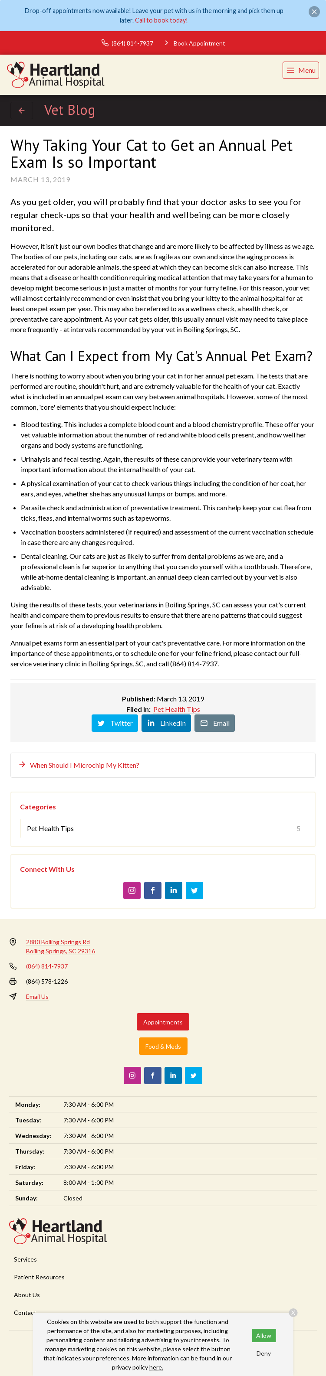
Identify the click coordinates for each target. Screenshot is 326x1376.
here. (156, 1367)
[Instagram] (132, 890)
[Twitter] (194, 890)
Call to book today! (161, 20)
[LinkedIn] (173, 890)
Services (25, 1259)
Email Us (37, 996)
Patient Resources (39, 1277)
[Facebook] (152, 890)
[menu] (301, 70)
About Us (27, 1294)
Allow (263, 1335)
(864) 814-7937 (47, 966)
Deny (264, 1353)
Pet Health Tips (176, 709)
